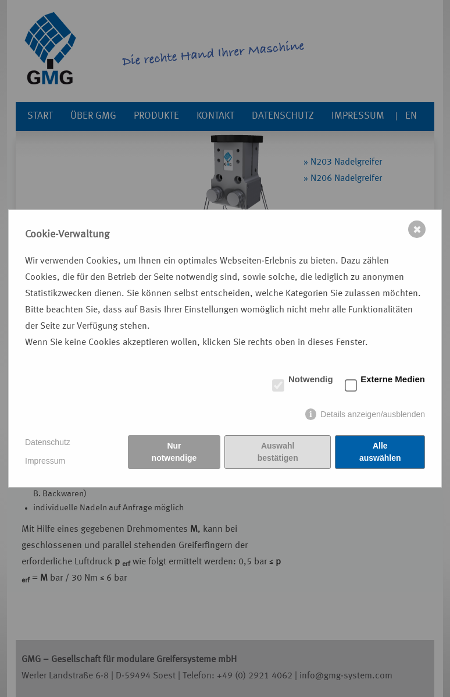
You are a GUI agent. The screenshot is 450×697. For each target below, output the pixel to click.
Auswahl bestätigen (278, 452)
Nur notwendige (174, 452)
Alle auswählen (380, 452)
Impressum (45, 460)
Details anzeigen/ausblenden (372, 414)
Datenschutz (47, 442)
